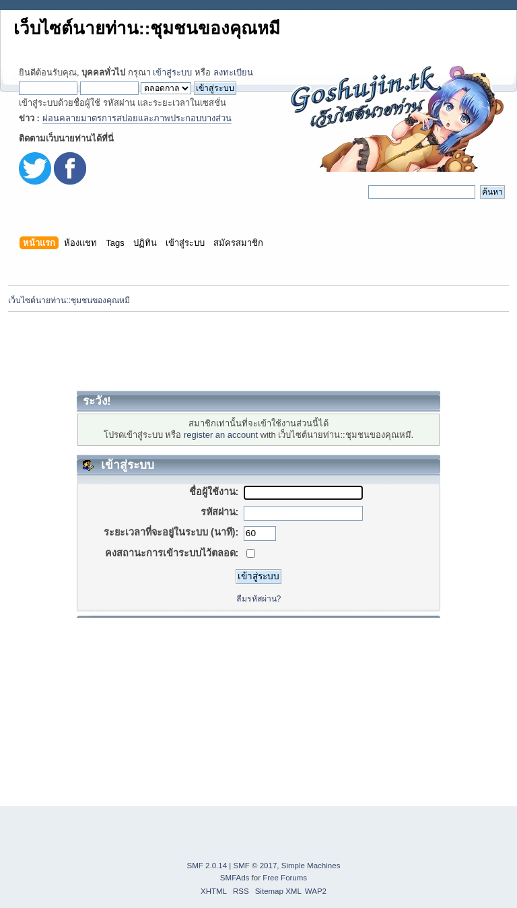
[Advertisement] (258, 351)
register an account (221, 435)
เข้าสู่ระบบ (172, 72)
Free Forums (285, 878)
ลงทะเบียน (233, 72)
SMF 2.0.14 (207, 866)
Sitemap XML (278, 891)
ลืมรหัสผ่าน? (258, 599)
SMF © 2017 (255, 866)
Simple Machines (311, 866)
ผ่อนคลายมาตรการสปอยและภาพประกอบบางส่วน (137, 118)
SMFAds (235, 878)
